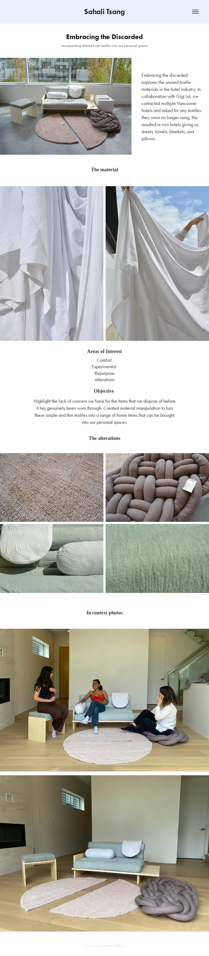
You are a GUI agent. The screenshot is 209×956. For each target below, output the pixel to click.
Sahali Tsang (104, 11)
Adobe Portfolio (113, 945)
